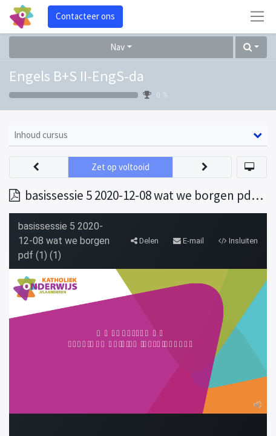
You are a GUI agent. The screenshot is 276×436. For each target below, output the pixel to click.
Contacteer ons (85, 16)
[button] (251, 47)
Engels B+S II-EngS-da (76, 76)
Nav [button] (117, 47)
